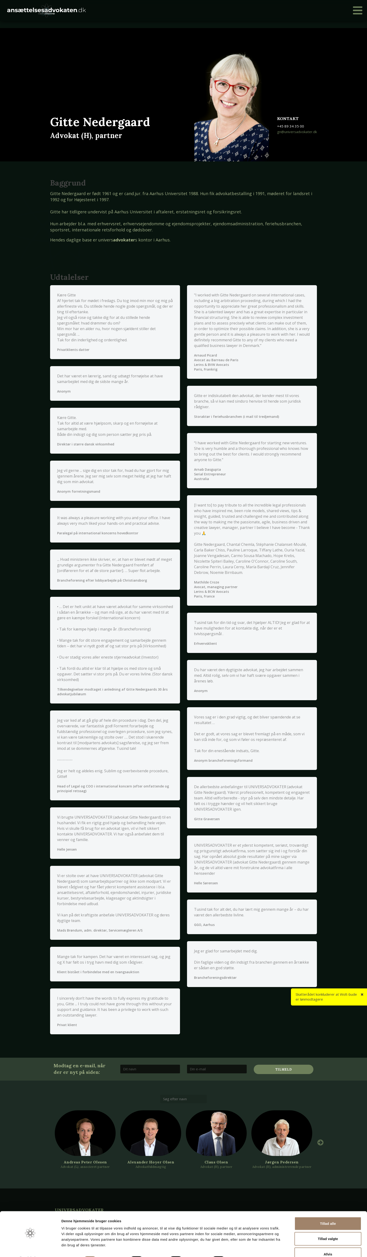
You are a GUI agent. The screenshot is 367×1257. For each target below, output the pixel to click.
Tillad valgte (328, 1226)
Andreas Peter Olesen (85, 1162)
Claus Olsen (216, 1162)
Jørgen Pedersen (282, 1162)
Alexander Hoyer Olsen (150, 1162)
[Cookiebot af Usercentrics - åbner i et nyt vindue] (30, 1247)
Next (320, 1142)
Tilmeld (283, 1069)
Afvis (328, 1242)
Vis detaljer (243, 1248)
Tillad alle (328, 1211)
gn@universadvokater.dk (297, 131)
